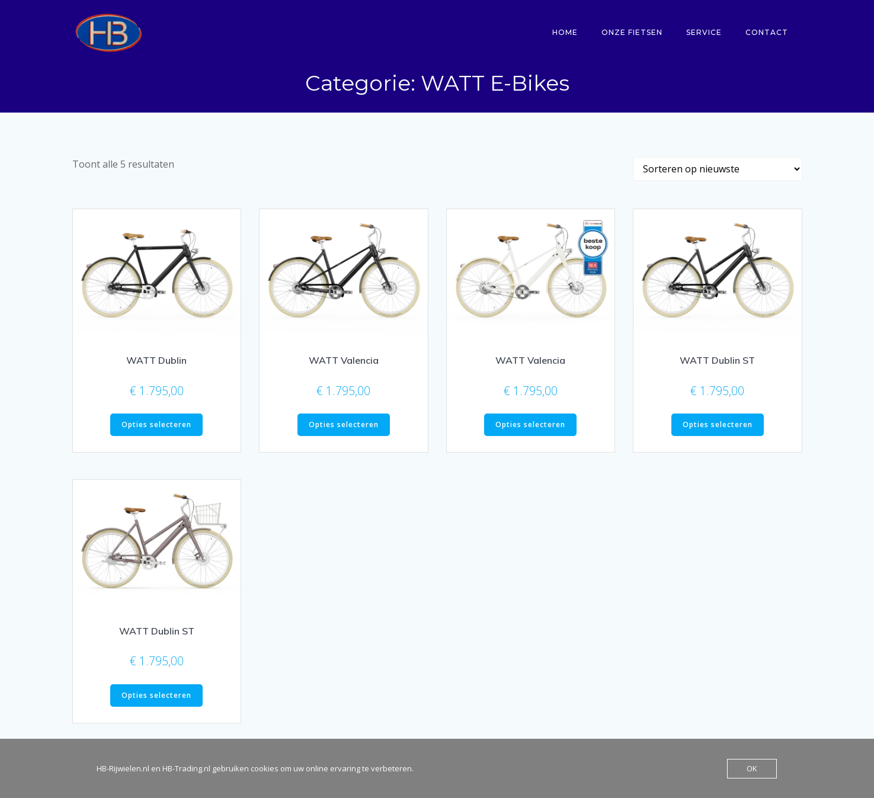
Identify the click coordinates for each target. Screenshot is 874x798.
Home (567, 32)
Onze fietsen (634, 32)
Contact (769, 32)
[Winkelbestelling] (717, 172)
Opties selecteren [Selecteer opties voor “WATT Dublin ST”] (718, 427)
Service (706, 32)
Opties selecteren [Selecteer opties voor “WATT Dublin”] (156, 427)
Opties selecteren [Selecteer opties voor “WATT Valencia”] (344, 427)
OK (752, 768)
